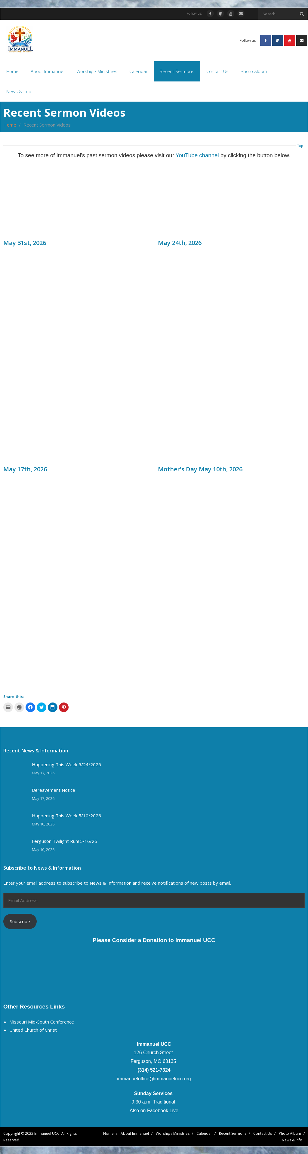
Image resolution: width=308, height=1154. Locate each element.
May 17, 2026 (43, 773)
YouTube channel (197, 155)
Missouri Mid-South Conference (41, 1022)
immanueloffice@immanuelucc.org (154, 1078)
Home (9, 125)
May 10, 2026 (43, 824)
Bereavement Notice (53, 790)
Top (300, 145)
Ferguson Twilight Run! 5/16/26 (64, 841)
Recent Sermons (232, 1133)
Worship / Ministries (172, 1133)
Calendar (204, 1133)
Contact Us (262, 1133)
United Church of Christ (33, 1030)
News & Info (292, 1140)
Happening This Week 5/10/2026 (66, 816)
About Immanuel (135, 1133)
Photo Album (290, 1133)
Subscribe (20, 921)
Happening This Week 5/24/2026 (66, 764)
